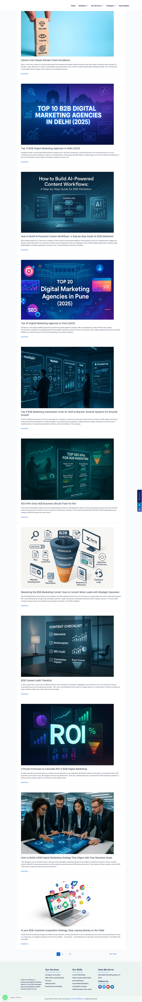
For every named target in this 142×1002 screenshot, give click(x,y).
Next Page (113, 952)
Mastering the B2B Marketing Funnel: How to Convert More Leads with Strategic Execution (68, 590)
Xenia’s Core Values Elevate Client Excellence (44, 60)
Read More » (25, 73)
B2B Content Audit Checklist (35, 679)
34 (70, 952)
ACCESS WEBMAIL (76, 997)
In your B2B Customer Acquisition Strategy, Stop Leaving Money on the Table (61, 928)
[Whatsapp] (5, 997)
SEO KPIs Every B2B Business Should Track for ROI (47, 502)
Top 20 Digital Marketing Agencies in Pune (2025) (47, 322)
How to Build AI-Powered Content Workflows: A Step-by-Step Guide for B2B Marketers (66, 236)
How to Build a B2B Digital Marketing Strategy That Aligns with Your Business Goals (64, 856)
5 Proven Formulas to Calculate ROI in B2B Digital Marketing (52, 767)
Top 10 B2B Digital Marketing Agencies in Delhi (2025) (49, 148)
